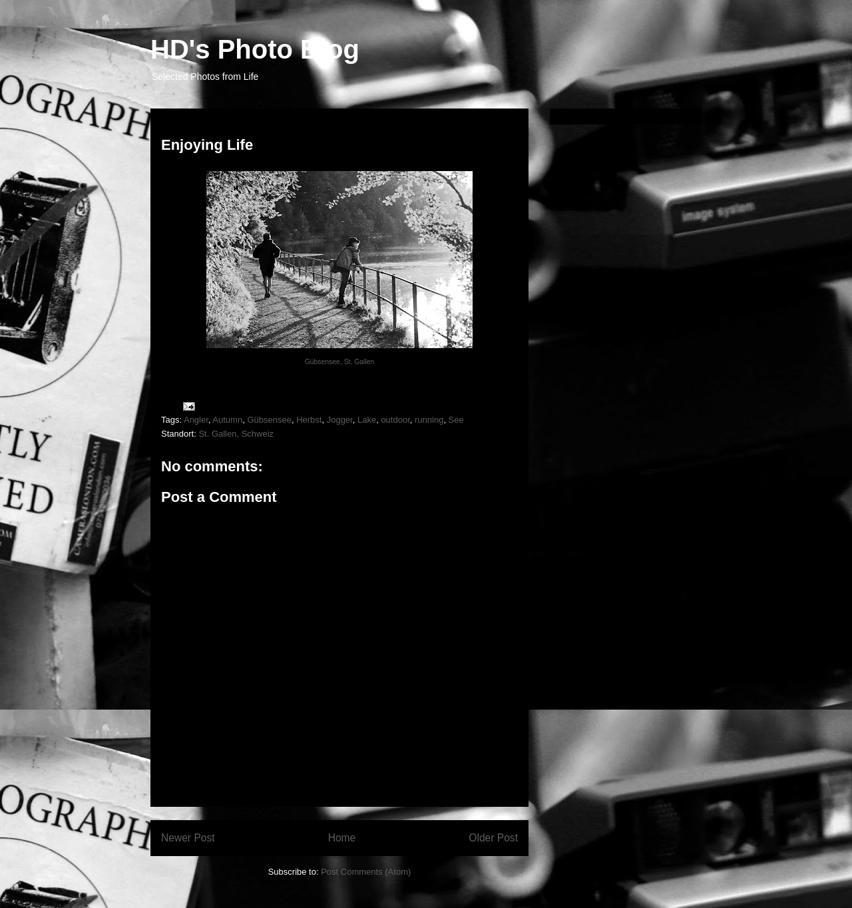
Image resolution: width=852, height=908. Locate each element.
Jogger (340, 420)
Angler (196, 420)
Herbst (308, 420)
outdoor (395, 420)
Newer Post (188, 837)
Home (342, 837)
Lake (366, 420)
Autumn (227, 420)
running (429, 420)
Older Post (493, 837)
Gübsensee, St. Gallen (340, 361)
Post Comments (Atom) (366, 872)
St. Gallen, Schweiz (236, 434)
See (456, 420)
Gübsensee (269, 420)
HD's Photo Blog (254, 49)
